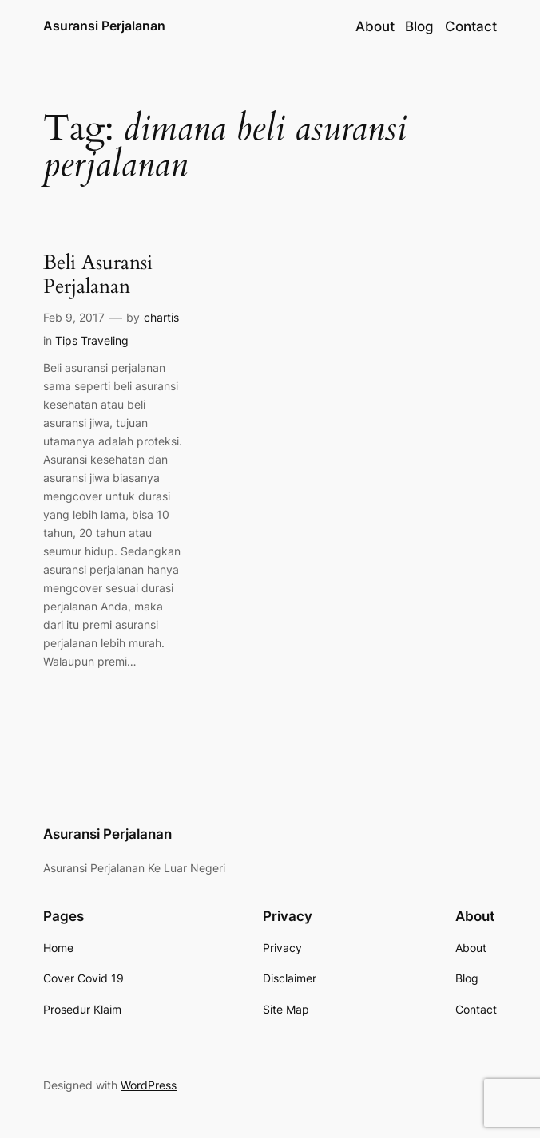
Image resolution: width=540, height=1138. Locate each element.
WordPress (149, 1085)
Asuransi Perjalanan (104, 26)
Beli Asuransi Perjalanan (98, 275)
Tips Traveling (92, 340)
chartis (161, 317)
